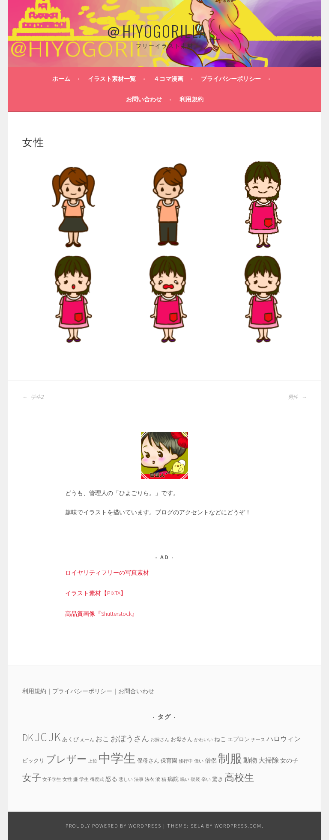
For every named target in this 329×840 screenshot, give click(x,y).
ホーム (61, 79)
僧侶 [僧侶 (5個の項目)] (211, 760)
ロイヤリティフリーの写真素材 (107, 572)
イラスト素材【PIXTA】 (95, 593)
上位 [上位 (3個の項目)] (92, 761)
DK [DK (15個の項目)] (27, 737)
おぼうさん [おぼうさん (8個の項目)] (130, 738)
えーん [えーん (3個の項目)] (87, 739)
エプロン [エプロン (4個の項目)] (238, 739)
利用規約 (191, 99)
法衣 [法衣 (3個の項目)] (149, 779)
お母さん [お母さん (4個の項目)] (181, 739)
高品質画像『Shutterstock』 (101, 613)
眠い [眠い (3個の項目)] (184, 779)
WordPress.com (238, 825)
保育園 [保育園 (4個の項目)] (169, 760)
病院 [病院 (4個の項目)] (173, 778)
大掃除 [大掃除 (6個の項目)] (268, 760)
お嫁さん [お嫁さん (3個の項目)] (159, 739)
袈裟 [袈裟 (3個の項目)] (195, 779)
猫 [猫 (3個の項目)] (164, 779)
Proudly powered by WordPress (114, 825)
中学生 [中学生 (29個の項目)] (117, 758)
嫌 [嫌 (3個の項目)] (75, 779)
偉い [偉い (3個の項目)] (198, 761)
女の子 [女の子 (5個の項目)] (289, 760)
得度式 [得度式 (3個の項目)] (97, 779)
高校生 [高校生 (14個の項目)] (239, 777)
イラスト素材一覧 (112, 79)
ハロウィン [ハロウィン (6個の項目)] (283, 738)
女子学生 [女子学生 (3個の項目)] (51, 779)
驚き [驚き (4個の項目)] (217, 778)
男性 (297, 397)
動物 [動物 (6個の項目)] (250, 760)
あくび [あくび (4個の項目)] (70, 739)
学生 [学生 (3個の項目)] (84, 779)
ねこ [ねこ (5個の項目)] (220, 739)
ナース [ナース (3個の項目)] (258, 739)
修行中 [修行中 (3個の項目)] (186, 761)
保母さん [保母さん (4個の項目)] (148, 760)
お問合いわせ (136, 691)
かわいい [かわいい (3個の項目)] (203, 739)
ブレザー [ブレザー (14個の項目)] (66, 759)
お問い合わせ (144, 99)
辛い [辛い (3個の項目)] (206, 779)
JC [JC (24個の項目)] (41, 737)
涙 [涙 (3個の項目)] (158, 779)
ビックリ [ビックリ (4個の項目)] (33, 760)
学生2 (33, 397)
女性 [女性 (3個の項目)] (67, 779)
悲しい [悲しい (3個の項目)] (126, 779)
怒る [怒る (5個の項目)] (111, 779)
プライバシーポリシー (231, 79)
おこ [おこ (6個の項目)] (102, 738)
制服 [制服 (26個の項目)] (230, 758)
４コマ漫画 (168, 79)
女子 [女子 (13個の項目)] (31, 778)
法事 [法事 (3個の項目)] (139, 779)
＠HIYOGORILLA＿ (164, 30)
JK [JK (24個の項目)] (54, 737)
